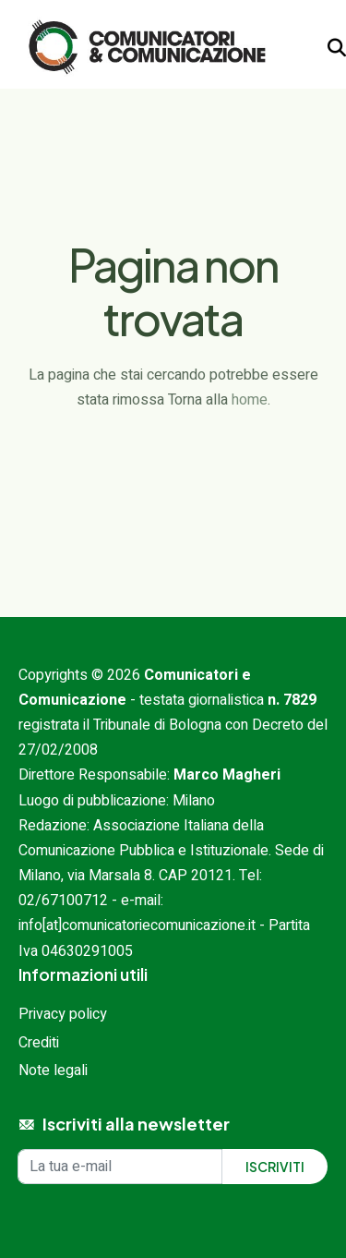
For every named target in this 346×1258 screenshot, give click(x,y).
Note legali (53, 1070)
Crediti (38, 1043)
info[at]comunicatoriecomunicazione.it (137, 925)
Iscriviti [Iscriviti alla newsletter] (274, 1166)
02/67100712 (63, 900)
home (250, 400)
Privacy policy (62, 1014)
